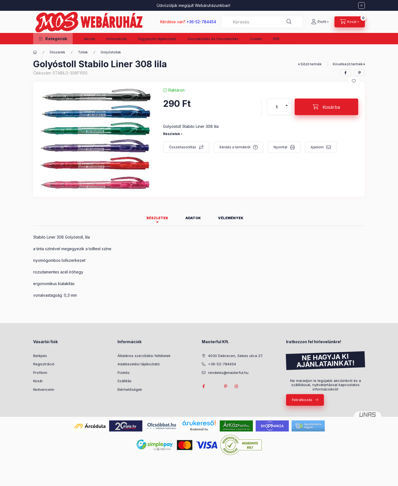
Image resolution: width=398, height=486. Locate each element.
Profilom (40, 372)
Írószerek (57, 52)
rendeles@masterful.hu (228, 372)
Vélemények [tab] (230, 218)
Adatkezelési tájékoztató (138, 364)
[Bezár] (361, 5)
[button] (53, 38)
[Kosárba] (326, 107)
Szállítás (124, 381)
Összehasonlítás (182, 147)
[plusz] (286, 103)
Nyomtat (280, 147)
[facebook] (345, 72)
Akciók (89, 39)
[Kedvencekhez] (353, 81)
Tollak (83, 52)
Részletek (171, 134)
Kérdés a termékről (234, 147)
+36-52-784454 (222, 364)
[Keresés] (289, 22)
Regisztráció (43, 364)
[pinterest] (359, 72)
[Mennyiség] (276, 107)
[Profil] (319, 21)
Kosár (38, 381)
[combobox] (262, 21)
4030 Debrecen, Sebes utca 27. (235, 355)
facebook (203, 386)
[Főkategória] (35, 52)
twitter (214, 386)
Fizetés (123, 372)
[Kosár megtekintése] (349, 21)
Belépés (40, 355)
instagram (236, 386)
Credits (256, 39)
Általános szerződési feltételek (144, 355)
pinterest (225, 386)
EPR (276, 39)
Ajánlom (317, 147)
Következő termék (348, 64)
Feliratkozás (302, 399)
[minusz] (286, 111)
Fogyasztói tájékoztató (157, 39)
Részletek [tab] (157, 218)
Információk (116, 39)
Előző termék (311, 64)
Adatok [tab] (193, 218)
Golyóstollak (111, 52)
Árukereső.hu (199, 429)
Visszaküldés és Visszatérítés (213, 39)
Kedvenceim (43, 389)
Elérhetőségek (129, 389)
